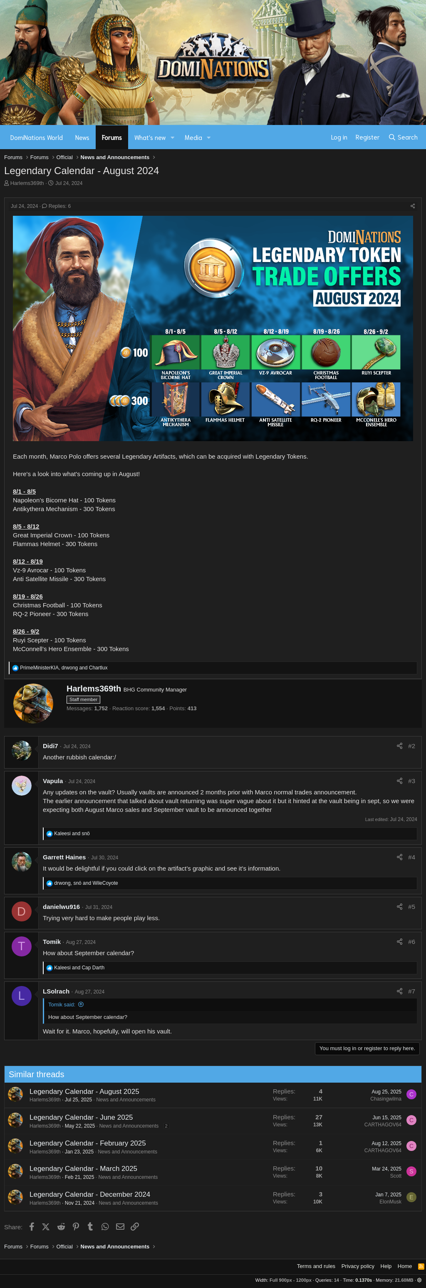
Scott (355, 1176)
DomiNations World (36, 137)
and (71, 833)
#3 (411, 780)
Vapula (53, 780)
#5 (411, 906)
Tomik (52, 941)
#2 (411, 745)
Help (386, 1266)
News (82, 137)
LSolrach (56, 991)
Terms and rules (316, 1266)
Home (405, 1266)
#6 (411, 941)
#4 (411, 857)
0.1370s (363, 1280)
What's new (150, 137)
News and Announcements (85, 1100)
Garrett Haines (64, 857)
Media (193, 137)
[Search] (403, 137)
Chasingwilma (345, 1099)
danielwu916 (61, 906)
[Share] (413, 206)
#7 (411, 991)
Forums (112, 137)
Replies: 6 (56, 206)
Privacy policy (358, 1266)
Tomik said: (61, 1004)
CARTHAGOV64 (342, 1125)
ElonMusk (350, 1202)
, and (63, 668)
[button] (172, 137)
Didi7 (50, 745)
